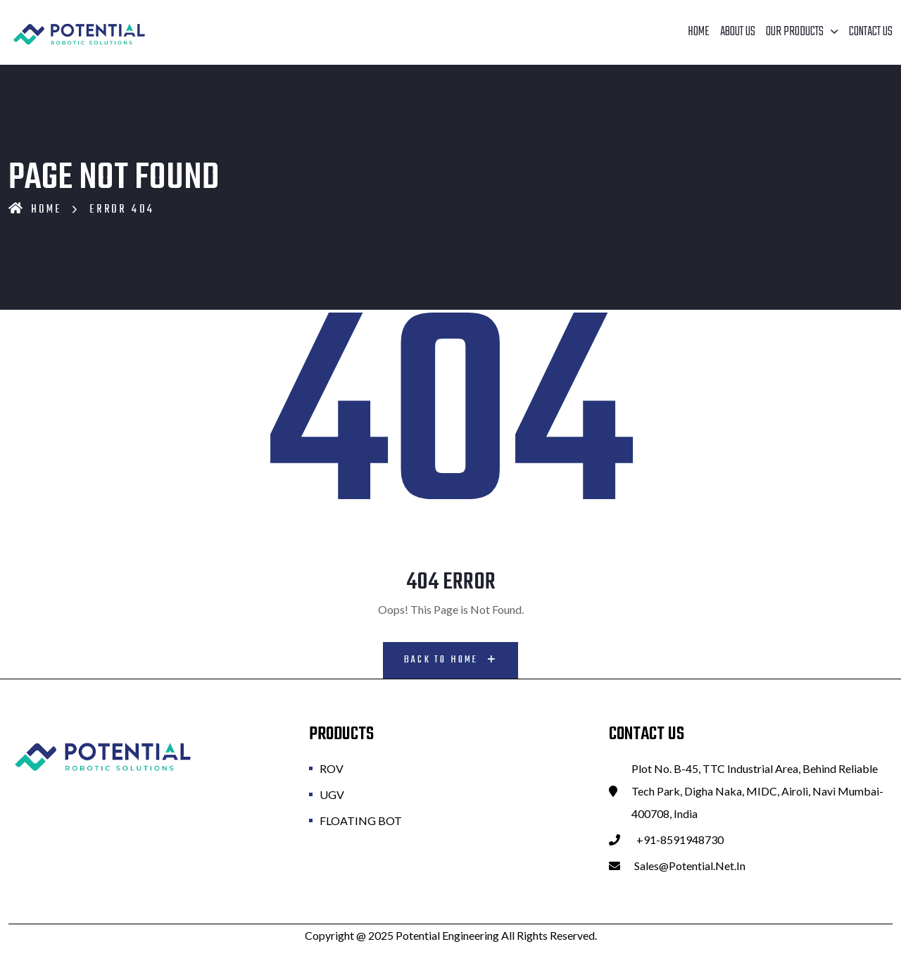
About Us (737, 32)
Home (699, 32)
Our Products (795, 32)
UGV (332, 793)
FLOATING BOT (361, 819)
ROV (332, 767)
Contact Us (871, 32)
